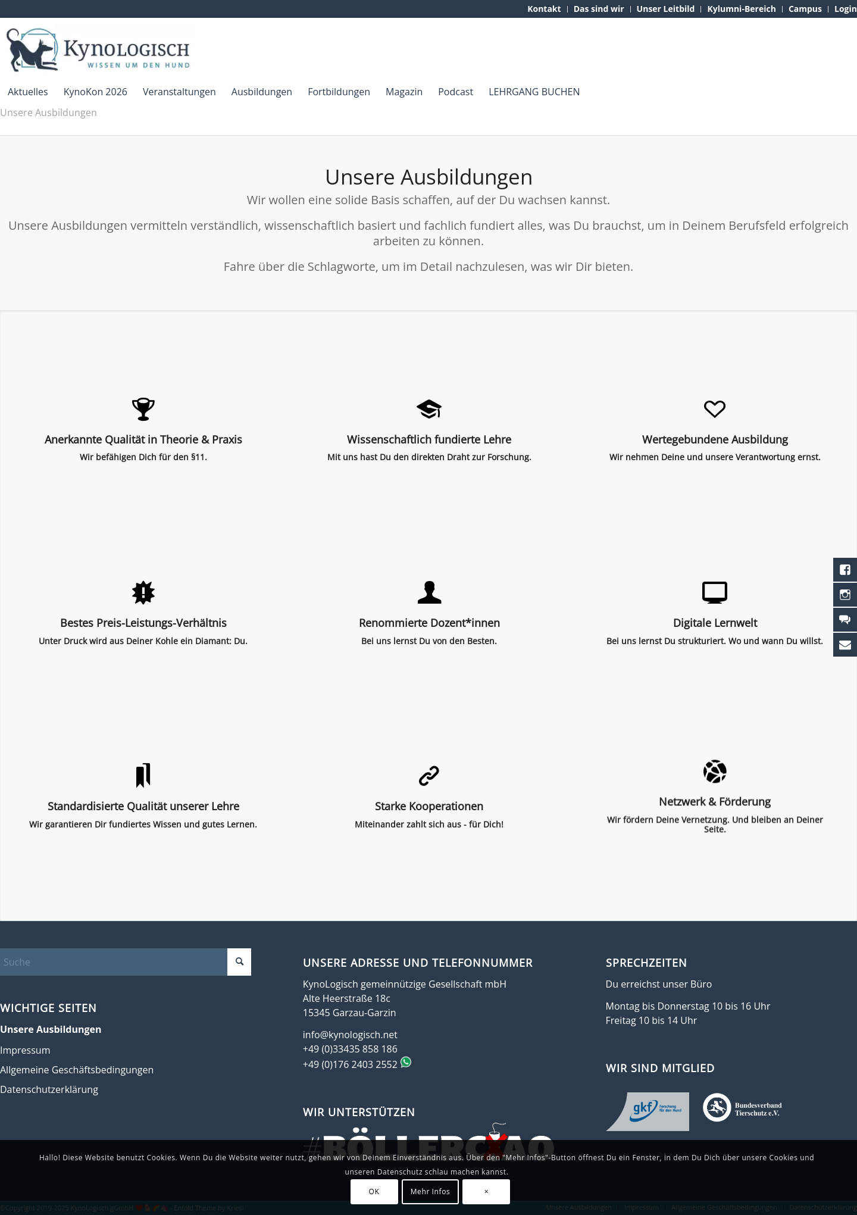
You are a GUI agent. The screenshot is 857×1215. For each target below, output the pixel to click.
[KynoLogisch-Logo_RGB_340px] (98, 50)
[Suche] (125, 962)
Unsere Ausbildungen (48, 112)
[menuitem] (544, 9)
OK (374, 1191)
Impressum (25, 1050)
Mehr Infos (431, 1191)
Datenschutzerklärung (49, 1089)
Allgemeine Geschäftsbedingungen (77, 1069)
